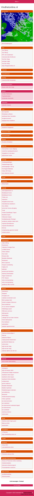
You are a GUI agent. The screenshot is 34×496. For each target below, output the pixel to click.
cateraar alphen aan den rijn (9, 350)
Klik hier (4, 228)
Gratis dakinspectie (7, 319)
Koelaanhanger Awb (7, 164)
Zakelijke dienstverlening (9, 458)
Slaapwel (4, 293)
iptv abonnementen (7, 401)
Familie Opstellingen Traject (9, 212)
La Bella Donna (6, 249)
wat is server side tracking (8, 361)
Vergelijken (5, 429)
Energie (4, 451)
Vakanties (4, 102)
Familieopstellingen (7, 162)
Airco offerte (5, 206)
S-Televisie (5, 432)
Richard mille (5, 256)
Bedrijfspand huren (7, 192)
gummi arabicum (6, 383)
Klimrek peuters (6, 476)
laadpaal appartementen (8, 326)
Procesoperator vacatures (8, 467)
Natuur (4, 355)
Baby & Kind (5, 471)
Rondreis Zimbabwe (7, 142)
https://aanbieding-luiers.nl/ (9, 434)
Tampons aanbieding (7, 264)
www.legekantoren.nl (7, 190)
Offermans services (7, 311)
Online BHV (5, 445)
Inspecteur (4, 199)
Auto (3, 109)
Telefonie (4, 181)
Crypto (4, 438)
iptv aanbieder (5, 409)
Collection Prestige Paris (8, 247)
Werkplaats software (7, 114)
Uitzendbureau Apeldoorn (8, 203)
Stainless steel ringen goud (9, 421)
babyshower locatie (7, 155)
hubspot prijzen (6, 232)
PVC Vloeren (5, 278)
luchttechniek (5, 381)
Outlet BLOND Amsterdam (9, 80)
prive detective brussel (8, 173)
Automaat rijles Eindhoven (9, 57)
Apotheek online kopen (8, 374)
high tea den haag (6, 346)
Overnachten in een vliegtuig (9, 148)
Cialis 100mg (5, 243)
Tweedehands (6, 74)
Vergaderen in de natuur (8, 153)
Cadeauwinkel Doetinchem (9, 339)
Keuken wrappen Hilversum (9, 302)
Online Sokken (6, 251)
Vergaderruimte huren (7, 201)
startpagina (5, 368)
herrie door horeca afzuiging (9, 208)
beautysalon (5, 425)
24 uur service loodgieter (8, 306)
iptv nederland (5, 403)
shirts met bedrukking (7, 280)
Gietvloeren (5, 291)
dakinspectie (5, 313)
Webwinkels (5, 240)
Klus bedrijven (5, 322)
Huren (3, 177)
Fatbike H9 (5, 267)
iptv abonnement (6, 407)
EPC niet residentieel (7, 54)
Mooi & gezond (6, 262)
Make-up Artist (5, 423)
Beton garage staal (7, 300)
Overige (4, 159)
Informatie (4, 365)
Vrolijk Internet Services (27, 494)
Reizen (4, 139)
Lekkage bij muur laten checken (10, 317)
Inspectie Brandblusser (8, 223)
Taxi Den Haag (6, 59)
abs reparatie (5, 111)
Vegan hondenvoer (7, 275)
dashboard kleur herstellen (9, 116)
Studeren (4, 442)
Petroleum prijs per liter (8, 454)
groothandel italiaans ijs (8, 342)
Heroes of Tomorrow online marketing (11, 460)
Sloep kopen (5, 183)
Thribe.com (5, 197)
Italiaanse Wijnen (6, 337)
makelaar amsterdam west (9, 298)
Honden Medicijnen (7, 94)
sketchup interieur (6, 412)
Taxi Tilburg (5, 50)
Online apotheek (6, 398)
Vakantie (4, 70)
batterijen (4, 269)
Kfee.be (4, 335)
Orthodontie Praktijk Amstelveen (10, 372)
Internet (4, 359)
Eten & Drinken (6, 330)
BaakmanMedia (28, 492)
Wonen (4, 288)
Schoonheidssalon (7, 84)
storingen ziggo (6, 61)
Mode (3, 418)
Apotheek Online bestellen (9, 379)
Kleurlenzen (5, 245)
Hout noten (5, 253)
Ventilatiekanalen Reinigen (9, 219)
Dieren (4, 91)
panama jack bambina (7, 271)
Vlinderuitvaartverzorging (8, 396)
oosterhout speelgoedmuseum (10, 151)
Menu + (17, 1)
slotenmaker (5, 414)
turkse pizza (5, 344)
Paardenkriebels (6, 96)
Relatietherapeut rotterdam (9, 390)
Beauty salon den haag (8, 87)
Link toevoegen (14, 481)
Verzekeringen (6, 135)
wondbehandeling (6, 474)
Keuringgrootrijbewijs (7, 168)
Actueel (4, 125)
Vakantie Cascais (6, 105)
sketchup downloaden (7, 273)
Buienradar (5, 11)
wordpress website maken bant (10, 221)
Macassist (4, 394)
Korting (4, 77)
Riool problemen (6, 304)
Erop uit (4, 146)
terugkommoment (6, 118)
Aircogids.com (5, 295)
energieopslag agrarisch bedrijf (10, 230)
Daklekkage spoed (7, 308)
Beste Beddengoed (7, 43)
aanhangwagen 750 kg (8, 166)
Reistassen (5, 260)
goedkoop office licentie (8, 284)
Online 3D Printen (6, 171)
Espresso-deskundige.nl (8, 333)
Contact (21, 481)
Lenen (3, 236)
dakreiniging (5, 315)
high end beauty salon (7, 370)
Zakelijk (4, 188)
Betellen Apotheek (6, 387)
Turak (3, 210)
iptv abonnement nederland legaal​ (11, 405)
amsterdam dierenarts (7, 98)
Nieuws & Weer (6, 131)
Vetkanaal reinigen (7, 217)
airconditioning (5, 392)
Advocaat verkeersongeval (9, 465)
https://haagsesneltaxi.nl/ (8, 65)
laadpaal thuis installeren (8, 120)
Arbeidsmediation (6, 463)
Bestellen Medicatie (7, 258)
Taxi (3, 47)
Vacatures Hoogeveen (7, 127)
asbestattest (5, 324)
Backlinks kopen (6, 214)
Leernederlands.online (8, 447)
